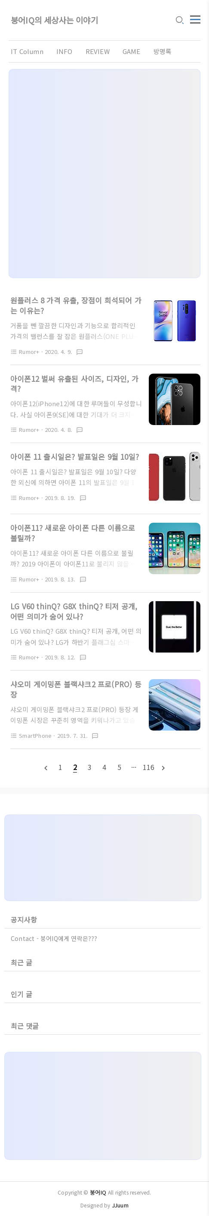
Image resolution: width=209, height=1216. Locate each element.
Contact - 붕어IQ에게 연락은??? (54, 938)
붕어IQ (98, 1192)
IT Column (27, 51)
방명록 (163, 51)
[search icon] (179, 21)
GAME (132, 51)
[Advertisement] (104, 173)
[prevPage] (45, 767)
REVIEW (98, 51)
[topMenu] (195, 18)
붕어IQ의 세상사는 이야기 (54, 20)
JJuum (120, 1205)
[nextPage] (163, 767)
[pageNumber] (60, 767)
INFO (64, 51)
